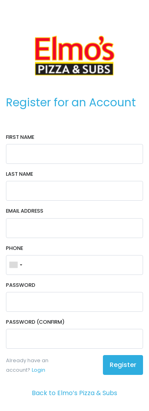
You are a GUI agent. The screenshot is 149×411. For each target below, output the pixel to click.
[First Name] (74, 154)
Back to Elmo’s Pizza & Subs (74, 393)
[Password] (74, 302)
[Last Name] (74, 191)
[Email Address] (74, 228)
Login (38, 370)
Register (123, 364)
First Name (20, 137)
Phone (14, 248)
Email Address (24, 210)
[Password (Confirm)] (74, 339)
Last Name (19, 174)
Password (20, 285)
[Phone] (74, 265)
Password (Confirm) (35, 322)
